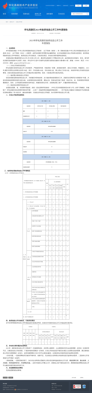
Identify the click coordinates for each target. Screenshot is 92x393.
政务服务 (50, 14)
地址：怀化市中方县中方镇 (57, 385)
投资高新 (14, 14)
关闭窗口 (11, 377)
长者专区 (72, 5)
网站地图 (5, 383)
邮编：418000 (54, 387)
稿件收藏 (74, 377)
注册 (86, 5)
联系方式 (54, 383)
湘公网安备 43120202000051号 (21, 389)
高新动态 (26, 14)
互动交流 (61, 14)
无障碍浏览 (65, 5)
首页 (4, 14)
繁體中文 (59, 5)
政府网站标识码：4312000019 (8, 387)
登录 (78, 5)
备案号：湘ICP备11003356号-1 (8, 389)
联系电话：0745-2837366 (56, 389)
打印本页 (5, 377)
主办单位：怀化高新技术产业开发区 (10, 385)
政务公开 (38, 14)
